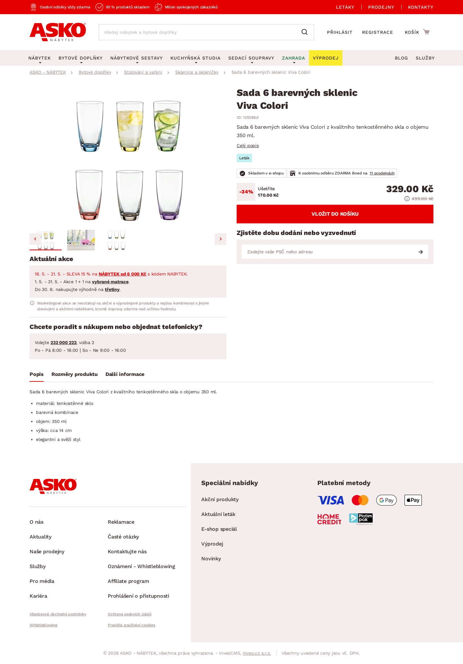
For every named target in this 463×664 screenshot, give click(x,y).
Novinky (211, 559)
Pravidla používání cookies (131, 625)
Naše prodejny (47, 551)
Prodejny (381, 7)
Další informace (124, 374)
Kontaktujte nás (127, 551)
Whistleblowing (43, 625)
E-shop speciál (219, 529)
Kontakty (420, 7)
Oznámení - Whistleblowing (141, 566)
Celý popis (248, 145)
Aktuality (40, 537)
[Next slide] (220, 239)
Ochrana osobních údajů (129, 614)
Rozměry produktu (74, 374)
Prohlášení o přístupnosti (138, 596)
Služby (425, 58)
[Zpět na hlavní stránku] (58, 32)
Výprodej (212, 544)
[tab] (37, 375)
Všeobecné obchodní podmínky (58, 614)
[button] (46, 240)
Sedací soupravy (251, 58)
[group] (128, 157)
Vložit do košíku (335, 214)
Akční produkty (220, 499)
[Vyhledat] (306, 32)
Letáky (345, 7)
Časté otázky (123, 537)
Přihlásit (340, 32)
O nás (36, 522)
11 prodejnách (382, 173)
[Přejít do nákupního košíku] (417, 32)
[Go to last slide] (35, 239)
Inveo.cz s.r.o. (257, 653)
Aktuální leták (218, 514)
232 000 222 (63, 342)
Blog (401, 58)
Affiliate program (128, 581)
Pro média (42, 581)
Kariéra (38, 596)
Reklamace (121, 522)
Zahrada (293, 58)
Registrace (377, 32)
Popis (37, 374)
